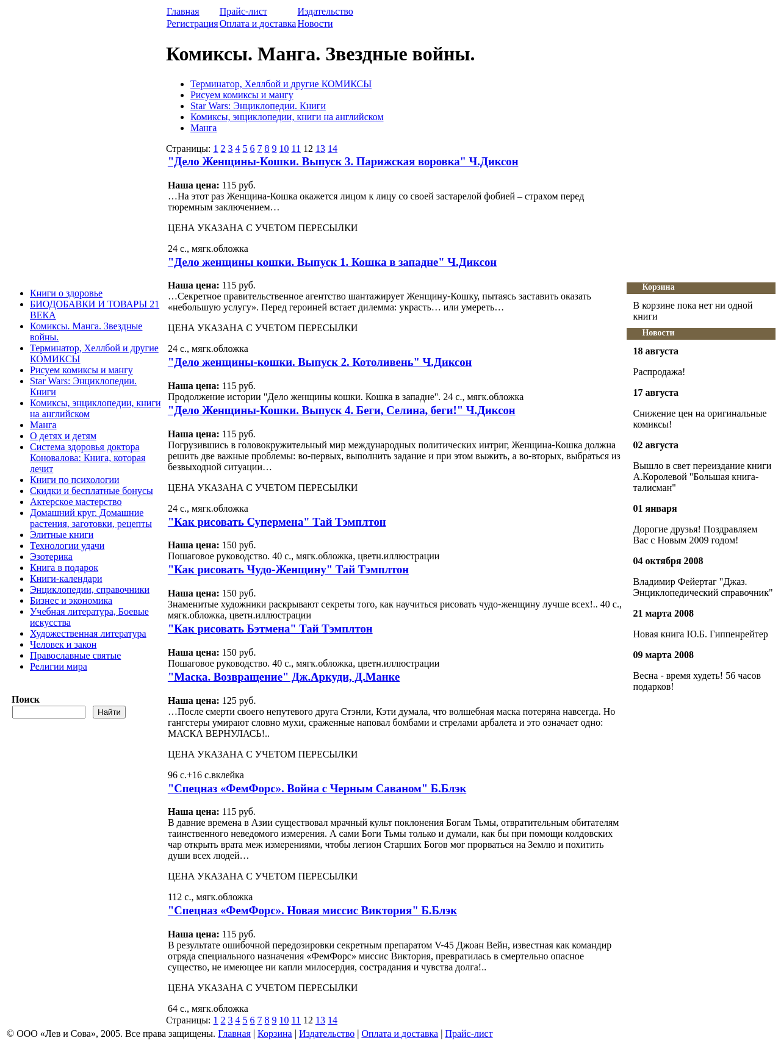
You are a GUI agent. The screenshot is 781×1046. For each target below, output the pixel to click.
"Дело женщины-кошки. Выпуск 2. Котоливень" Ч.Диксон (320, 362)
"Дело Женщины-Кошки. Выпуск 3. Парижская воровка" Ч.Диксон (343, 161)
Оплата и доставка (258, 23)
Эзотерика (51, 556)
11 (296, 148)
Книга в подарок (64, 567)
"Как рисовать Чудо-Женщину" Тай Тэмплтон (288, 569)
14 (332, 148)
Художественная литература (88, 633)
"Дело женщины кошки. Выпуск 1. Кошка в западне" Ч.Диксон (332, 262)
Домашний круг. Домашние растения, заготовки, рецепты (91, 518)
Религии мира (58, 666)
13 (320, 148)
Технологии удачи (67, 545)
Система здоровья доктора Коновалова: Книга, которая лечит (87, 458)
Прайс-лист (243, 11)
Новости (315, 23)
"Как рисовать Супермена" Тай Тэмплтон (277, 521)
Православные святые (75, 655)
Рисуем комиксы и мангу (81, 370)
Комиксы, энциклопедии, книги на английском (287, 117)
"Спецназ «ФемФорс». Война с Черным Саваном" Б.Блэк (317, 788)
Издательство (325, 11)
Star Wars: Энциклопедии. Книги (258, 106)
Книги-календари (66, 578)
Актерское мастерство (75, 501)
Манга (43, 425)
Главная (183, 11)
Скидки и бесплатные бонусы (91, 490)
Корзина (658, 287)
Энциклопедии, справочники (89, 589)
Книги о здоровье (66, 293)
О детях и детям (63, 436)
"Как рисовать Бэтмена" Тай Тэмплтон (270, 628)
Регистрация (192, 23)
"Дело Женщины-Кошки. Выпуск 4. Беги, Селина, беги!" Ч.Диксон (342, 410)
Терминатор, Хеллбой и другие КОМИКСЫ (281, 84)
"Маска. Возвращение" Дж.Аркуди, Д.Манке (284, 676)
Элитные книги (61, 534)
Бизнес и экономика (71, 600)
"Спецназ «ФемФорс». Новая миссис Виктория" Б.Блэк (312, 910)
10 (284, 148)
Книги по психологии (75, 480)
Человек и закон (63, 644)
